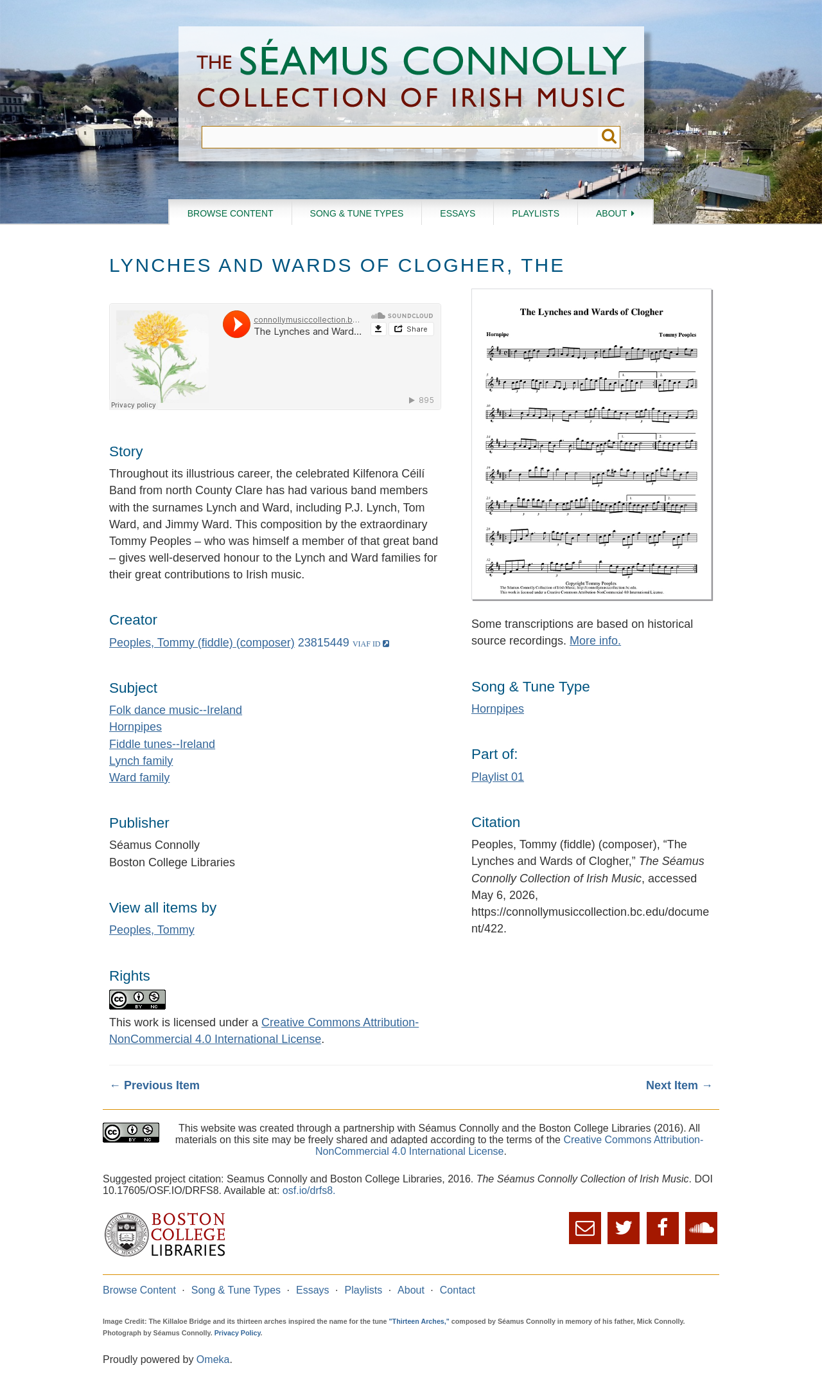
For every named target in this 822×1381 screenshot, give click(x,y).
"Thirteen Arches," (419, 1321)
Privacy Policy (237, 1333)
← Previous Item (154, 1085)
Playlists (535, 213)
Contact (457, 1290)
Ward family (139, 777)
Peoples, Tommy (152, 929)
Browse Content (231, 213)
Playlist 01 (497, 777)
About (611, 213)
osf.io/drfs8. (309, 1190)
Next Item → (679, 1085)
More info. (595, 640)
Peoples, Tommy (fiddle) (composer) (202, 642)
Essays (457, 213)
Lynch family (141, 760)
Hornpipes (135, 726)
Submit (609, 137)
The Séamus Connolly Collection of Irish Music (412, 76)
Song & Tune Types (357, 213)
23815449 (323, 642)
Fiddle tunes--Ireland (162, 744)
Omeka (213, 1359)
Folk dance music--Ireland (175, 710)
